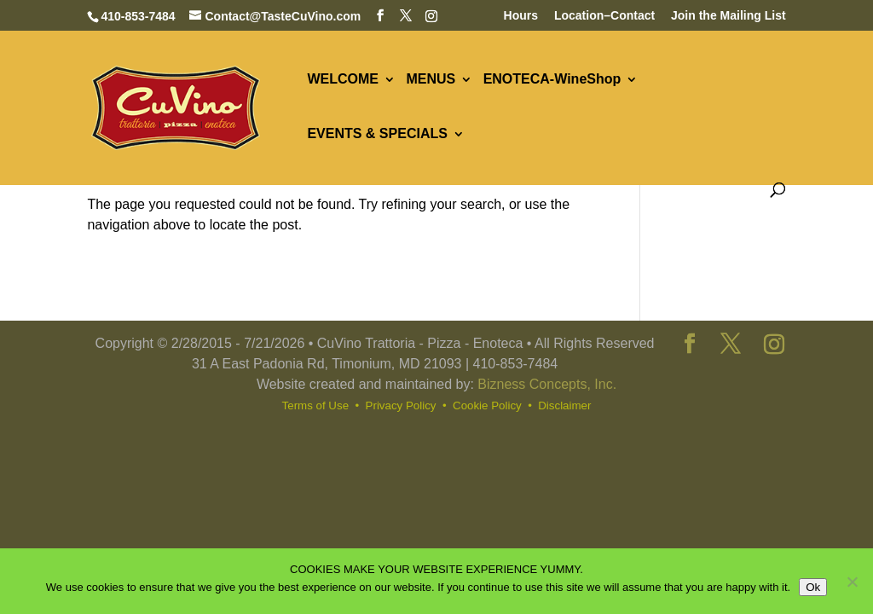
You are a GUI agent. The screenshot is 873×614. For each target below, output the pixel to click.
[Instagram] (431, 16)
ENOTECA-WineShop (552, 79)
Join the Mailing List (728, 15)
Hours (521, 15)
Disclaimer (564, 405)
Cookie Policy (487, 405)
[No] (851, 581)
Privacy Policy (401, 405)
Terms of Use (316, 405)
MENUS (430, 79)
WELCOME (343, 79)
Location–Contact (604, 15)
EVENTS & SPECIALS (377, 134)
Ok (813, 587)
